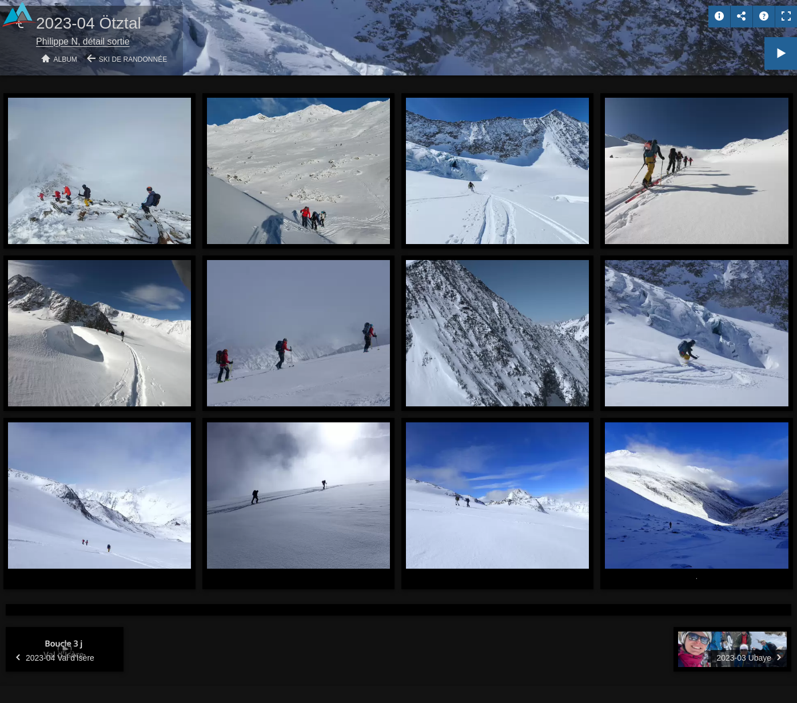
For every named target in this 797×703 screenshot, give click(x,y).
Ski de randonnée (133, 59)
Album (65, 59)
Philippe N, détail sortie (83, 41)
